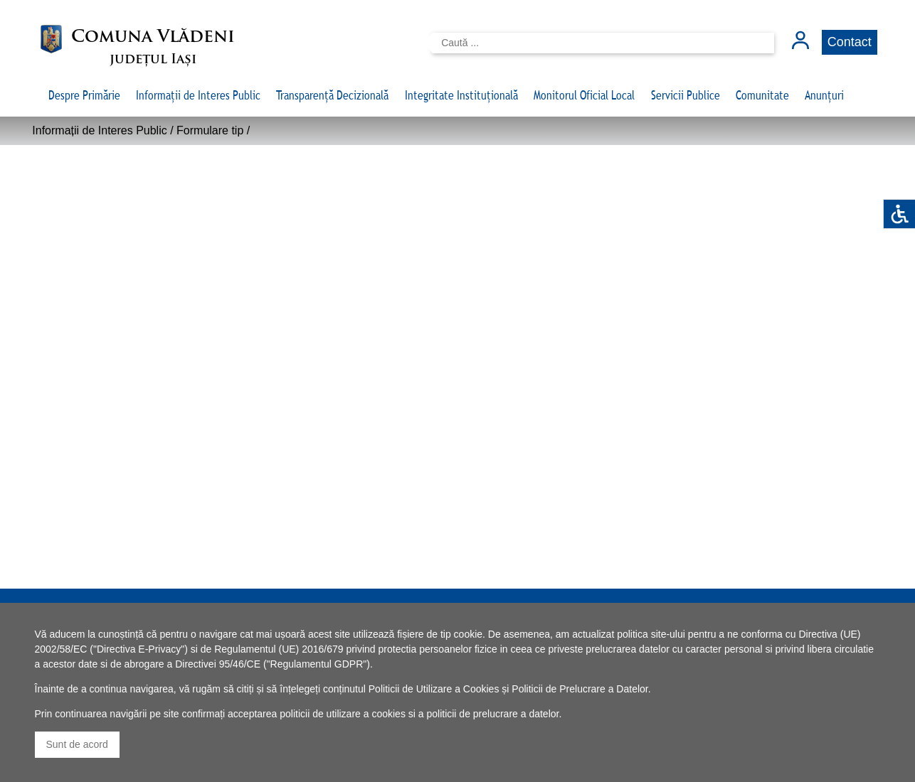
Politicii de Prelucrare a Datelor (579, 689)
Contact (849, 42)
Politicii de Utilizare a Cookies (434, 689)
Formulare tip (209, 130)
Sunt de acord (77, 744)
